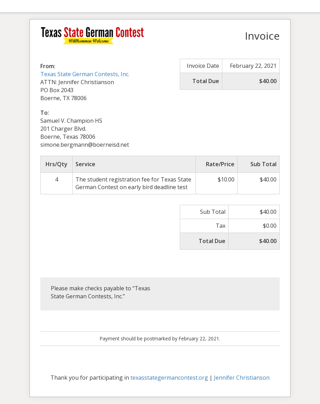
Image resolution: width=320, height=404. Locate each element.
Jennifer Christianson (242, 377)
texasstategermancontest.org (169, 377)
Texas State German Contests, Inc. (84, 74)
